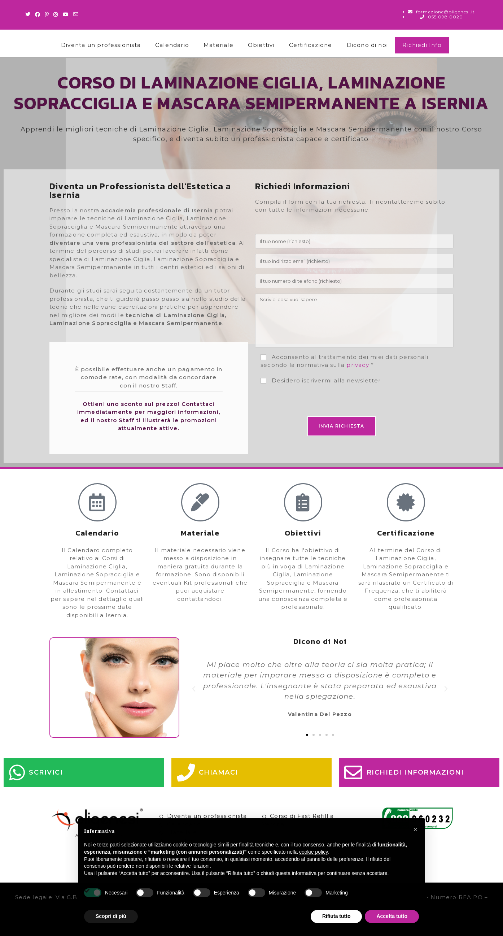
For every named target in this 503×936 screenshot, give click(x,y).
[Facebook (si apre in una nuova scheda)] (38, 14)
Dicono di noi (367, 45)
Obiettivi (261, 45)
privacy (357, 364)
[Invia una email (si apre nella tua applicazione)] (76, 14)
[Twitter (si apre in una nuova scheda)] (29, 14)
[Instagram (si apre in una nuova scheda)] (55, 14)
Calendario (172, 45)
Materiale (218, 45)
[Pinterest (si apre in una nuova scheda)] (47, 14)
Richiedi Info (422, 45)
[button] (194, 689)
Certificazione (310, 45)
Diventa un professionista (101, 45)
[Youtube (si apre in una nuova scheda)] (66, 14)
